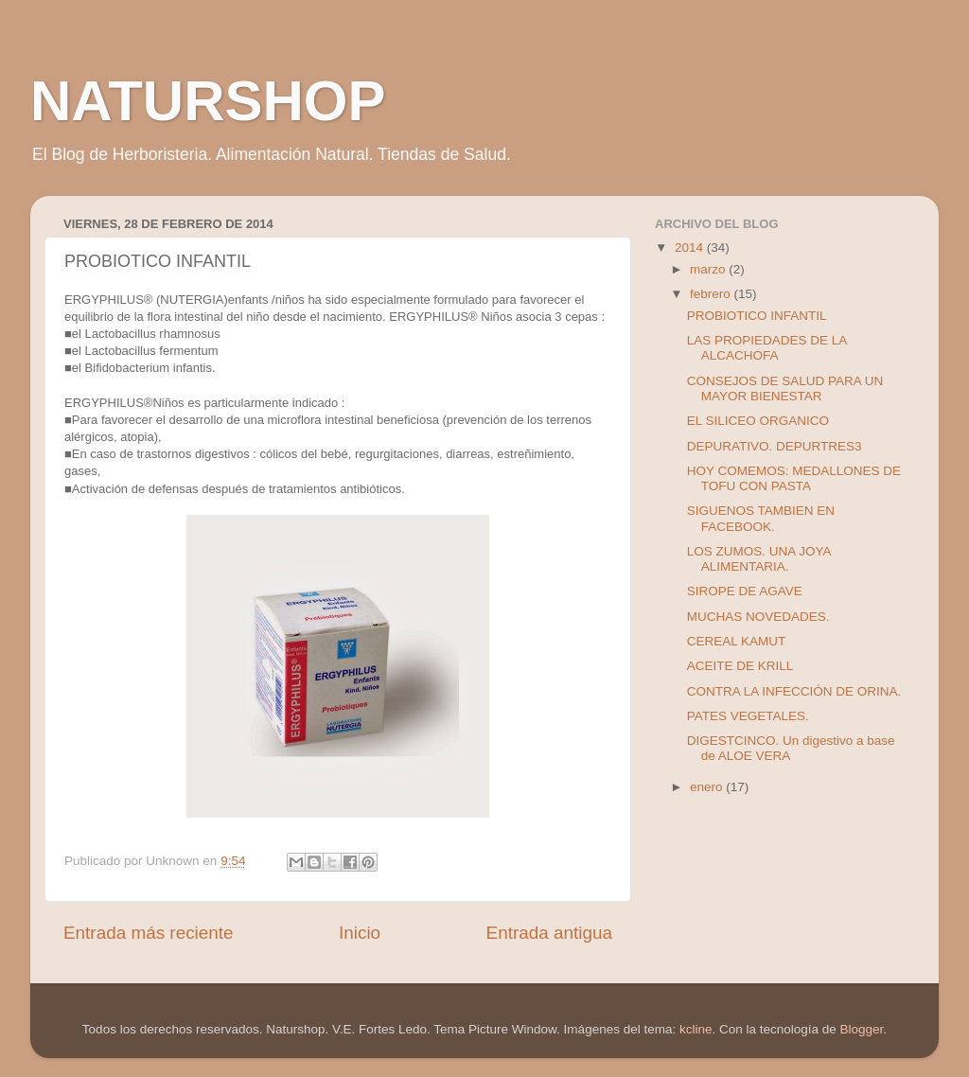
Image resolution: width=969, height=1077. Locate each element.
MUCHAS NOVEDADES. (758, 616)
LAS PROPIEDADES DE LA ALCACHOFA (767, 347)
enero (708, 787)
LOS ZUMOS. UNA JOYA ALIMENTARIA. (759, 559)
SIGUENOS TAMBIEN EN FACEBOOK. (761, 518)
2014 (691, 247)
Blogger (862, 1029)
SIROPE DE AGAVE (744, 591)
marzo (709, 269)
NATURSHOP (208, 100)
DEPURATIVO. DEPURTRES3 (774, 446)
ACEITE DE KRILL (740, 666)
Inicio (359, 933)
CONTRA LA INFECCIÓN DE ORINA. (794, 691)
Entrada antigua (549, 933)
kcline (696, 1029)
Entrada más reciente (148, 933)
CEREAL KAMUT (736, 641)
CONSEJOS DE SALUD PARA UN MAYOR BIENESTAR (785, 388)
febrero (712, 294)
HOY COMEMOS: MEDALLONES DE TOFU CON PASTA (794, 478)
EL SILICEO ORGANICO (758, 421)
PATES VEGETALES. (748, 716)
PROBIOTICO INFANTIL (757, 316)
